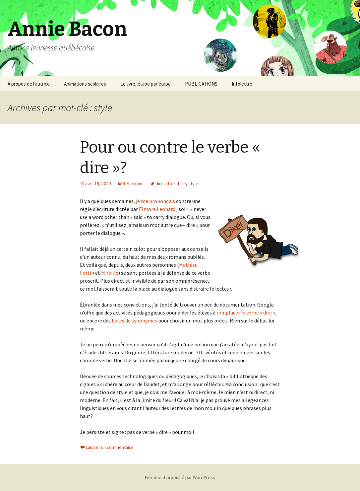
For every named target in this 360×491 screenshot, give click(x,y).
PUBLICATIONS (201, 84)
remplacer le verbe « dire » (245, 312)
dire (159, 183)
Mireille (109, 272)
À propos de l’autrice (29, 84)
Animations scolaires (85, 84)
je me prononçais (155, 201)
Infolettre (242, 84)
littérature (176, 183)
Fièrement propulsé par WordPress (180, 477)
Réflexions (133, 183)
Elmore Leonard (157, 209)
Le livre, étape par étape (145, 84)
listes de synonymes (134, 320)
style (193, 183)
